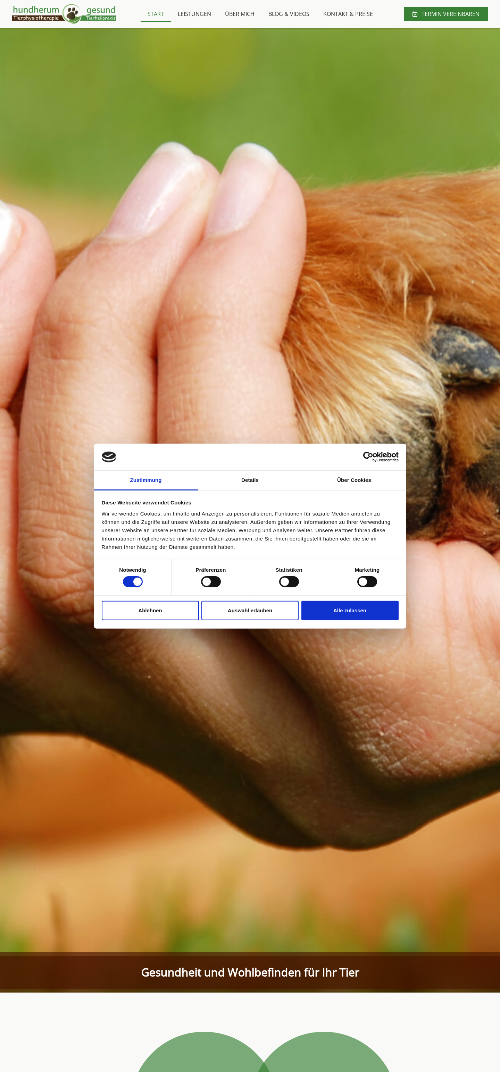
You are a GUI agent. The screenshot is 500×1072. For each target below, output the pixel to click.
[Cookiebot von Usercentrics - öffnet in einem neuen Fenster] (368, 457)
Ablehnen (150, 610)
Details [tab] (250, 480)
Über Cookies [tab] (354, 480)
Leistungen (194, 14)
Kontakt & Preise (348, 14)
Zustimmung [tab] (146, 480)
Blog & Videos (288, 14)
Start (156, 14)
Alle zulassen (349, 610)
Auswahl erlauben (250, 610)
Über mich (240, 14)
